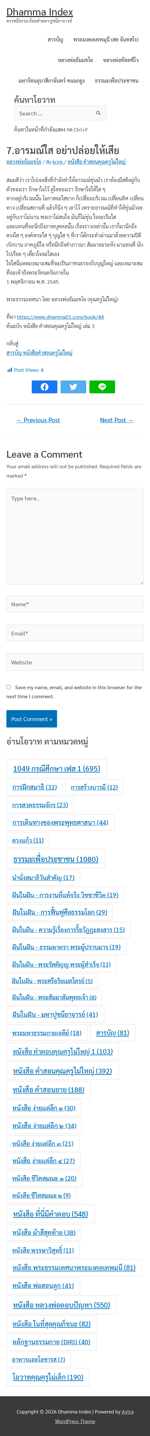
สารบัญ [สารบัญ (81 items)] (112, 1032)
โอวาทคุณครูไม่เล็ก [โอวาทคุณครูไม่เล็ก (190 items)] (48, 1376)
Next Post (117, 420)
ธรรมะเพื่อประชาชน (116, 80)
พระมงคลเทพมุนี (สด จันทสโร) (105, 39)
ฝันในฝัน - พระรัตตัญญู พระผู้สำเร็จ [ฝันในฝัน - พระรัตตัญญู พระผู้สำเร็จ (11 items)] (61, 964)
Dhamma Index (39, 11)
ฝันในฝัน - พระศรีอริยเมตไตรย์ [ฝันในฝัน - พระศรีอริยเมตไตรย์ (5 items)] (52, 980)
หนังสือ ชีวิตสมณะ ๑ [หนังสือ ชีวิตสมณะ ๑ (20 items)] (44, 1178)
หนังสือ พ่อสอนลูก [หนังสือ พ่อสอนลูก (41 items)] (43, 1285)
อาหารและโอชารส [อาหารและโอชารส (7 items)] (38, 1359)
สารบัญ (55, 39)
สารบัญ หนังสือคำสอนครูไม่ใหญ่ (39, 352)
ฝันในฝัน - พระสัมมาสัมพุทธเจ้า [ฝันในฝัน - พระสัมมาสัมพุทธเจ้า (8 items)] (54, 997)
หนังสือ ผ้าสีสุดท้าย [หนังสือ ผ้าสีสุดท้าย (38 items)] (44, 1232)
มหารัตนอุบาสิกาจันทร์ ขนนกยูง (52, 80)
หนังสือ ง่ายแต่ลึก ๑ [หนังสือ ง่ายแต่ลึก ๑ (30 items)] (44, 1108)
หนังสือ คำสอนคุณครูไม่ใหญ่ (97, 161)
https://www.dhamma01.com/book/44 (60, 316)
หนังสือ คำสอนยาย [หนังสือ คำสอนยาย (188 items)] (48, 1089)
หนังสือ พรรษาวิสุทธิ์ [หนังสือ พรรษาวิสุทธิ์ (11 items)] (43, 1250)
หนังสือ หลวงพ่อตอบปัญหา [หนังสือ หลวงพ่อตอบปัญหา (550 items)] (61, 1304)
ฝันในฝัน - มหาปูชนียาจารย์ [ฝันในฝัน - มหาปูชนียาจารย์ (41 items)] (55, 1014)
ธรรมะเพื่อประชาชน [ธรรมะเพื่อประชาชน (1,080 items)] (55, 859)
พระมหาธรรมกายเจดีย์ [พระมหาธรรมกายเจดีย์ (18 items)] (46, 1033)
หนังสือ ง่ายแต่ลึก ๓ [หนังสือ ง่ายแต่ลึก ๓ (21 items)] (42, 1143)
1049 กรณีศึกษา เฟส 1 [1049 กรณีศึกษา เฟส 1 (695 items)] (56, 768)
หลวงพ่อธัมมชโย (75, 60)
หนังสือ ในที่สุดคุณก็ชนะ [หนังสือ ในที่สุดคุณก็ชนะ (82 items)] (52, 1323)
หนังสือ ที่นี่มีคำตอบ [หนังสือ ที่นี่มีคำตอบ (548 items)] (50, 1213)
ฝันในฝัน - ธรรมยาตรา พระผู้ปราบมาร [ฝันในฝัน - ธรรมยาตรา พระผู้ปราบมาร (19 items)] (66, 947)
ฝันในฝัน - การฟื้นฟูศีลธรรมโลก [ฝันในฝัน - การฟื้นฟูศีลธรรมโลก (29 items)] (60, 912)
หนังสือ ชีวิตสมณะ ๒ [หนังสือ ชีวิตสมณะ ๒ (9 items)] (41, 1195)
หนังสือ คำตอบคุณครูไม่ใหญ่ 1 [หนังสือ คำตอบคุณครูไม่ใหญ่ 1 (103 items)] (63, 1051)
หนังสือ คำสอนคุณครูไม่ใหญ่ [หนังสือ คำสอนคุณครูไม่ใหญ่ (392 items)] (62, 1070)
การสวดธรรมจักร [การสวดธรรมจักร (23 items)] (40, 804)
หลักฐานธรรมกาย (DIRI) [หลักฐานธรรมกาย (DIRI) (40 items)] (51, 1342)
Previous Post (38, 420)
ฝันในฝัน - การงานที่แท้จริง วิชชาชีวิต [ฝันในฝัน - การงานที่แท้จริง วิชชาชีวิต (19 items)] (65, 895)
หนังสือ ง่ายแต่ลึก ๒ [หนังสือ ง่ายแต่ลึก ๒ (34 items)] (44, 1125)
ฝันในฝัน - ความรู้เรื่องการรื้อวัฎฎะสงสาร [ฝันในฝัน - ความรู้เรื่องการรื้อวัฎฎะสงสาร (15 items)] (68, 929)
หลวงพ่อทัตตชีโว (120, 60)
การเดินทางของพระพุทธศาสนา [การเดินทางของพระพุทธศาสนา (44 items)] (60, 822)
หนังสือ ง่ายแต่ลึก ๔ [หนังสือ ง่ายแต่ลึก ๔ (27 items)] (44, 1161)
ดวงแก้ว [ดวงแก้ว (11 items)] (28, 840)
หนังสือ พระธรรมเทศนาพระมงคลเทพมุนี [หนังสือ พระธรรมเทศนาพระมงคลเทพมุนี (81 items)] (74, 1267)
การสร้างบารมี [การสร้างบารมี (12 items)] (94, 787)
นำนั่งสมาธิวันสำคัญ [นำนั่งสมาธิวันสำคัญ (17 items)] (43, 877)
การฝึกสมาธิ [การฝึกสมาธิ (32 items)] (35, 787)
